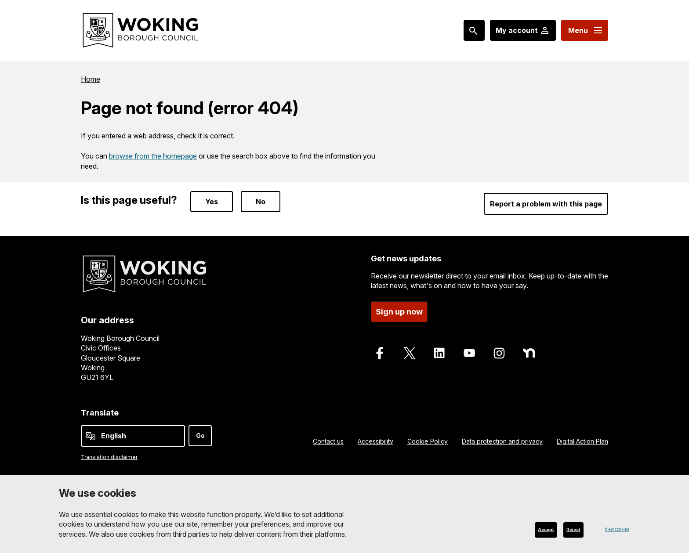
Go (200, 435)
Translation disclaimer (109, 457)
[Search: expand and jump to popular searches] (474, 30)
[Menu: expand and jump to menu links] (584, 30)
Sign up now (399, 311)
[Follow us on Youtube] (469, 353)
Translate (100, 412)
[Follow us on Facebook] (379, 353)
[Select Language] (133, 436)
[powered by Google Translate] (90, 436)
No (260, 201)
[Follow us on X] (409, 353)
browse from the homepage (153, 156)
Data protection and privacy (502, 441)
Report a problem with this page (546, 203)
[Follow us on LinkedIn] (439, 353)
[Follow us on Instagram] (499, 353)
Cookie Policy (427, 441)
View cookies (609, 528)
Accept (520, 528)
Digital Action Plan (582, 441)
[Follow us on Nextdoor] (529, 353)
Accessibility (375, 441)
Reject (565, 528)
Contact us (328, 441)
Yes (211, 201)
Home (90, 79)
